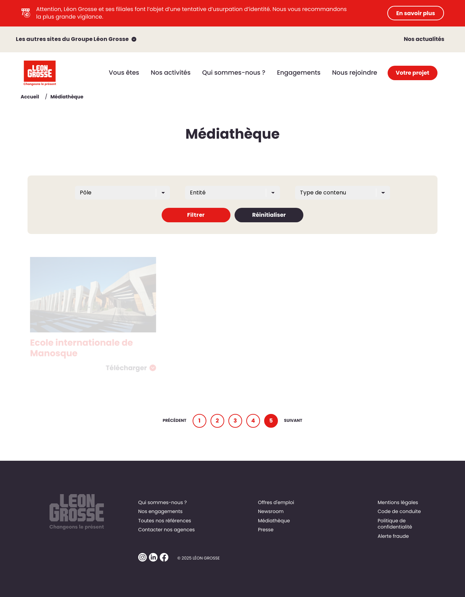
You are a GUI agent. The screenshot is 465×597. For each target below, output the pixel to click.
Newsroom (271, 511)
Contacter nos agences (166, 529)
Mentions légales (398, 502)
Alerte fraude (393, 536)
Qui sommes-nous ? (234, 72)
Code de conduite (399, 511)
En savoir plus (415, 13)
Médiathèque (274, 520)
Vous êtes (124, 72)
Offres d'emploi (276, 502)
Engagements (299, 72)
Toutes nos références (164, 520)
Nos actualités (424, 39)
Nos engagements (160, 511)
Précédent (174, 421)
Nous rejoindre (354, 72)
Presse (265, 529)
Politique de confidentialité (395, 523)
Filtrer (196, 215)
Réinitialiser (269, 215)
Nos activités (171, 72)
